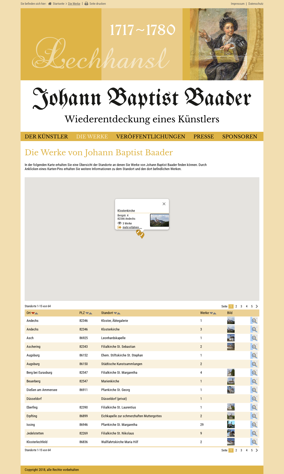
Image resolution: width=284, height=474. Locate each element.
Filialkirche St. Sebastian (118, 346)
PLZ (82, 313)
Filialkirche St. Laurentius (118, 407)
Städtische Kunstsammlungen (121, 364)
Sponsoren (239, 137)
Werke (204, 313)
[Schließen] (164, 204)
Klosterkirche (110, 329)
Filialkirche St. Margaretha (119, 372)
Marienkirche (110, 381)
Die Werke (92, 137)
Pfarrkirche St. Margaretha (119, 425)
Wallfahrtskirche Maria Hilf (119, 442)
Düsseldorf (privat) (114, 399)
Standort (107, 313)
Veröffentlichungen (150, 137)
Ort (29, 313)
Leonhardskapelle (113, 338)
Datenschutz (255, 4)
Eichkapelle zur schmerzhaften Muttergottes (131, 416)
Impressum (237, 4)
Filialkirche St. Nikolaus (117, 433)
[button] (138, 232)
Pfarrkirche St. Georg (115, 390)
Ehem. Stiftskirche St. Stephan (122, 355)
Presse (203, 137)
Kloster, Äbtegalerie (114, 321)
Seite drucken (98, 4)
